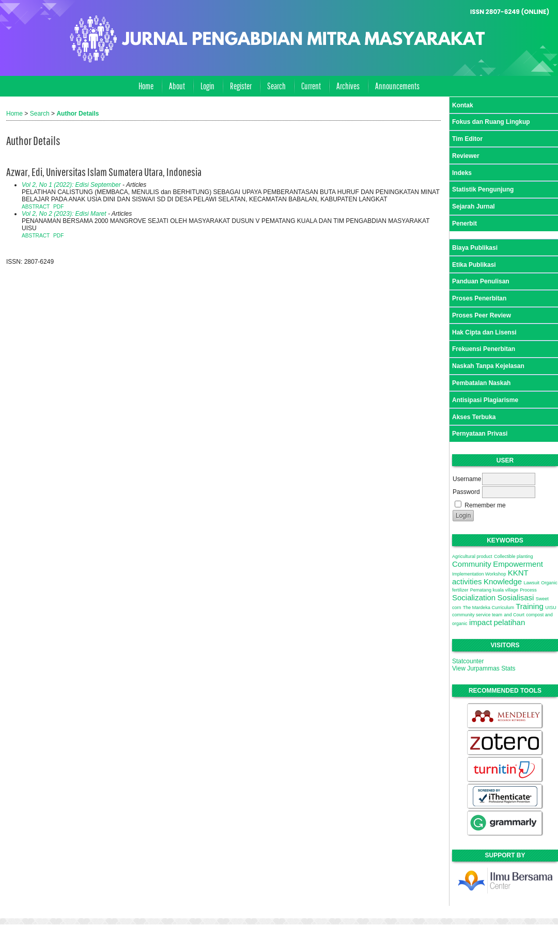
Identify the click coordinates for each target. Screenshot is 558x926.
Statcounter (468, 661)
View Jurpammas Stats (484, 668)
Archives (348, 86)
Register (241, 86)
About (177, 86)
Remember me (484, 505)
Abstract (36, 207)
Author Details (77, 113)
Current (311, 86)
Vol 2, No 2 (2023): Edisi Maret (64, 213)
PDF (58, 207)
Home (145, 86)
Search (276, 86)
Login (207, 86)
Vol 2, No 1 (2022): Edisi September (71, 184)
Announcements (397, 86)
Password (466, 492)
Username (467, 479)
